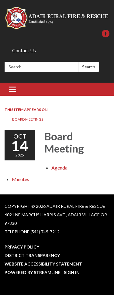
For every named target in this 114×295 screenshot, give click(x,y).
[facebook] (105, 35)
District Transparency (32, 255)
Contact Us (24, 50)
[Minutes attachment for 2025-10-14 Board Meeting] (20, 179)
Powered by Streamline (32, 272)
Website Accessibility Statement (43, 263)
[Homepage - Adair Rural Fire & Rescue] (57, 18)
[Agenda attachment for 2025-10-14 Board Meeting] (59, 167)
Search (88, 66)
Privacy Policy (22, 246)
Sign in (72, 272)
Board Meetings (27, 119)
